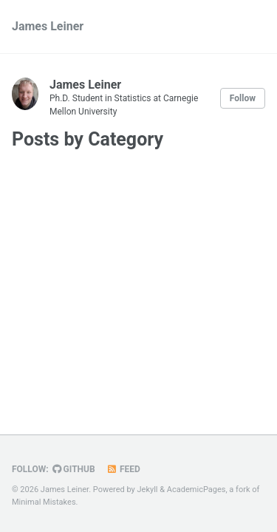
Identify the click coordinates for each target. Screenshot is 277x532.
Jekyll (147, 489)
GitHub (73, 469)
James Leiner (47, 26)
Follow (243, 98)
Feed (123, 469)
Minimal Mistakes (44, 502)
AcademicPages (196, 489)
